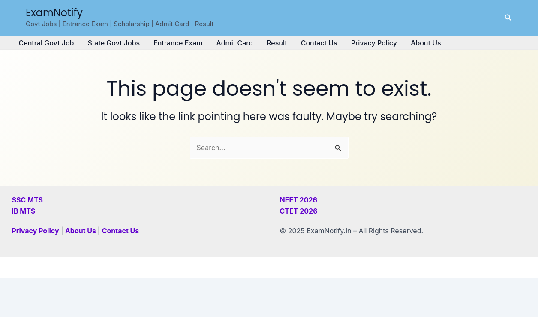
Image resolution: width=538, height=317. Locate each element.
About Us (426, 42)
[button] (508, 17)
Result (277, 42)
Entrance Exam (177, 42)
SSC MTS (27, 200)
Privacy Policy (374, 42)
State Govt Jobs (113, 42)
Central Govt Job (46, 42)
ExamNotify (54, 13)
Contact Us (319, 42)
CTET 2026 (299, 211)
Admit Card (234, 42)
